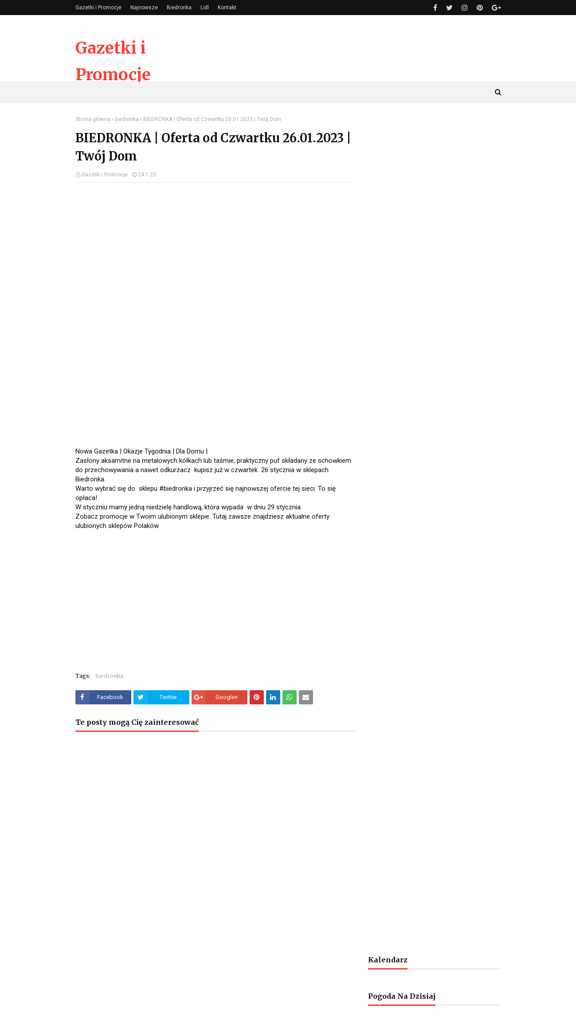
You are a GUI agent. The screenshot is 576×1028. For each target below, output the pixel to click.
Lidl (204, 7)
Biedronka (179, 7)
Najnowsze (144, 7)
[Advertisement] (215, 254)
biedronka (127, 119)
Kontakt (227, 7)
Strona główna (92, 119)
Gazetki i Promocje (98, 7)
